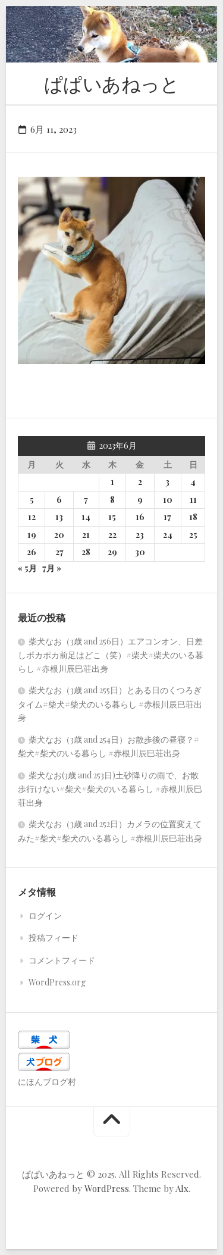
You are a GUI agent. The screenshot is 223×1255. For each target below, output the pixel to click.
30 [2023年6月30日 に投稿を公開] (140, 552)
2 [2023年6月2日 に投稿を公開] (140, 481)
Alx (182, 1188)
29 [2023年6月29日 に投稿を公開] (112, 552)
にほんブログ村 (47, 1081)
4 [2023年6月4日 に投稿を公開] (193, 481)
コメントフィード (62, 960)
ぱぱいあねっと (112, 83)
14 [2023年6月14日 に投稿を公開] (85, 516)
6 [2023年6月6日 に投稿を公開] (59, 499)
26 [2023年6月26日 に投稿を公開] (31, 552)
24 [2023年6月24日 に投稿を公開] (167, 534)
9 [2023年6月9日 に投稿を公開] (140, 499)
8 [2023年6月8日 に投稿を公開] (112, 499)
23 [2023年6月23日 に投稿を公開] (140, 534)
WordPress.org (57, 982)
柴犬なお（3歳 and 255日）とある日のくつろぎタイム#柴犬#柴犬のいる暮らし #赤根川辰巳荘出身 (110, 703)
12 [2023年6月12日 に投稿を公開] (32, 516)
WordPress (106, 1188)
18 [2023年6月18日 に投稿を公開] (193, 516)
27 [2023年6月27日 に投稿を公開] (59, 552)
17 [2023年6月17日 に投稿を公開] (167, 516)
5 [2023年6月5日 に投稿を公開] (32, 499)
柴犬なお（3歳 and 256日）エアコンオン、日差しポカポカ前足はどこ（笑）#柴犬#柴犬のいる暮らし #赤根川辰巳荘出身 (110, 655)
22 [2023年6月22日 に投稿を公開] (112, 534)
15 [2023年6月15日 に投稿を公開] (112, 516)
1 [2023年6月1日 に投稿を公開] (112, 481)
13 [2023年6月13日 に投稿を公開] (59, 516)
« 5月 (27, 568)
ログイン (45, 915)
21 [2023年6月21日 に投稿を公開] (86, 534)
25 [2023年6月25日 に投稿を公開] (193, 534)
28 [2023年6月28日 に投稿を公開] (85, 552)
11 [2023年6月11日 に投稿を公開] (193, 499)
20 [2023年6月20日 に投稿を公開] (59, 534)
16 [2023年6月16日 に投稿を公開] (140, 516)
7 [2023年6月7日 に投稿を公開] (86, 499)
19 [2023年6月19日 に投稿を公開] (31, 534)
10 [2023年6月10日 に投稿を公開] (167, 499)
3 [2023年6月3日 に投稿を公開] (167, 481)
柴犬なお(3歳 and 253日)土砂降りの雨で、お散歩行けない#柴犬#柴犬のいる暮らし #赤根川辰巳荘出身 (110, 788)
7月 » (51, 568)
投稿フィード (53, 937)
